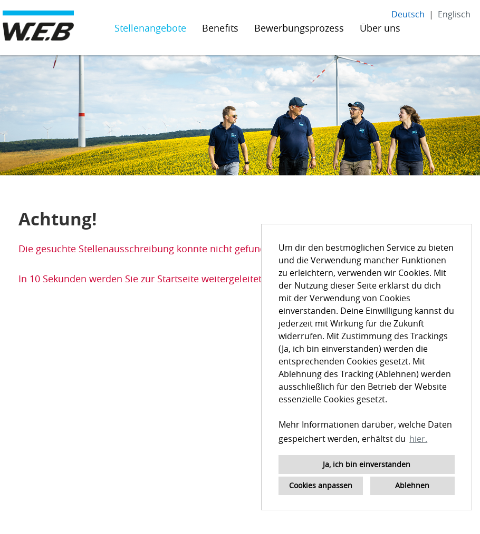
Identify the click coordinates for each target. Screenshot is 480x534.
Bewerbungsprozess (299, 28)
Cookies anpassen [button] (320, 485)
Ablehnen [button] (412, 485)
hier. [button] (418, 438)
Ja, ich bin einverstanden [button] (366, 464)
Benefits (220, 28)
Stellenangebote (150, 28)
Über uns (380, 28)
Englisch (454, 14)
